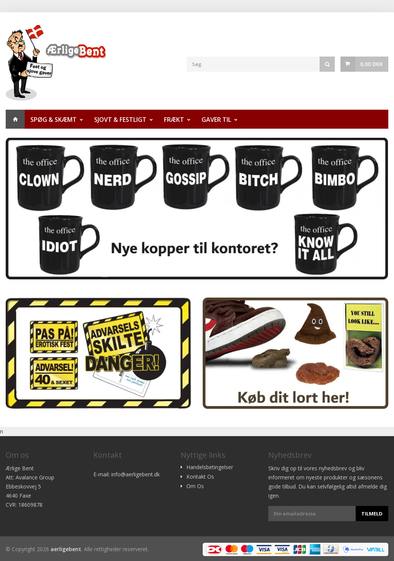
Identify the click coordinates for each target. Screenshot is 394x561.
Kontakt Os (200, 476)
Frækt (174, 119)
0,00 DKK (371, 64)
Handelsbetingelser (209, 467)
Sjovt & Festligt (120, 119)
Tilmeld (372, 513)
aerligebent (65, 549)
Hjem (15, 119)
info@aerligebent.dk (135, 474)
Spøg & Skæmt (53, 119)
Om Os (195, 486)
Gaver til (216, 119)
